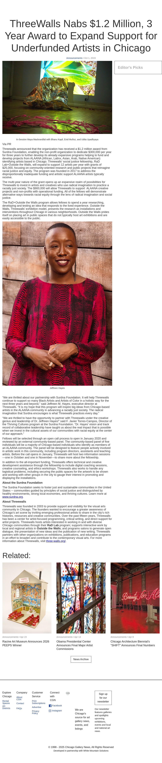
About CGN (19, 698)
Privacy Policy (35, 712)
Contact (20, 703)
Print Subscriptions (38, 702)
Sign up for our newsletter (103, 698)
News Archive (81, 659)
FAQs (19, 708)
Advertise (36, 707)
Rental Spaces (6, 702)
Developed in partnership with (80, 750)
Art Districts (6, 707)
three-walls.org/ (56, 541)
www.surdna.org (12, 496)
